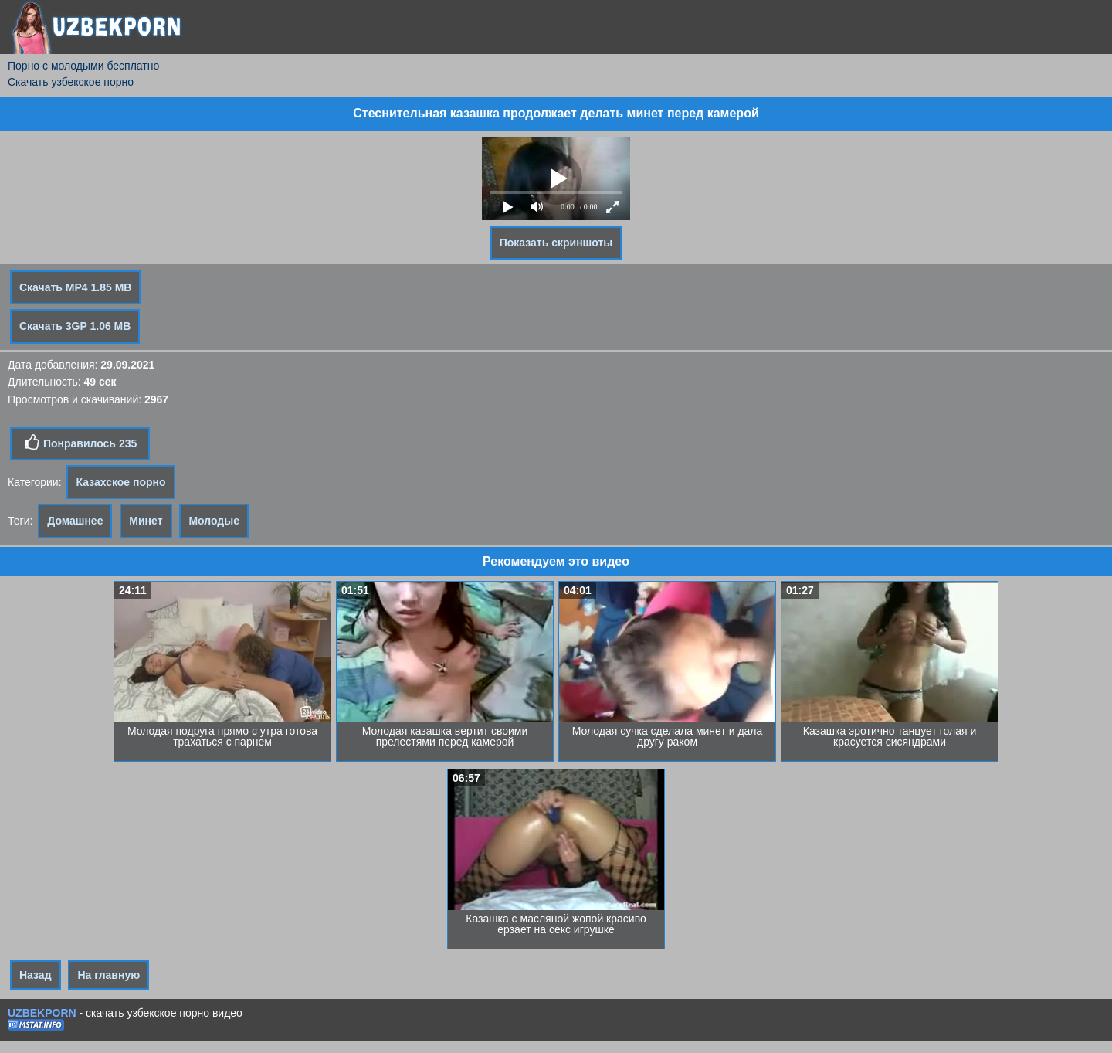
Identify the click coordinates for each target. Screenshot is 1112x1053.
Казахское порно (120, 482)
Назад (35, 975)
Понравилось (80, 442)
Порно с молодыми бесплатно (83, 65)
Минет (145, 521)
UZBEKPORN (42, 1013)
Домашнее (75, 521)
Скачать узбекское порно (71, 82)
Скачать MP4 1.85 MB (75, 287)
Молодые (213, 521)
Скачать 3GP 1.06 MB (75, 326)
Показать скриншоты (556, 242)
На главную (108, 975)
